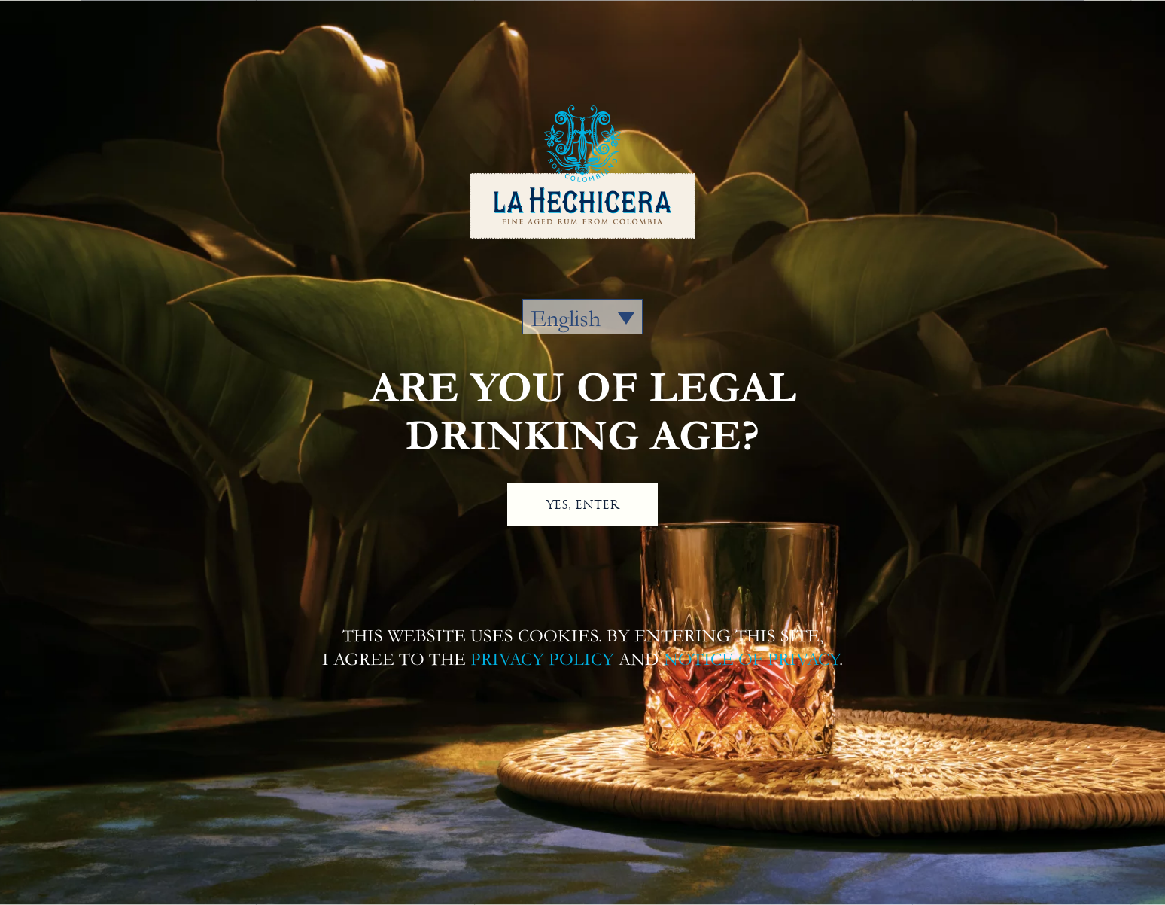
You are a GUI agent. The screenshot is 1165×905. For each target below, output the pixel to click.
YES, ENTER (582, 505)
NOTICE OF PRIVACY (751, 659)
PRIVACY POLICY (542, 659)
